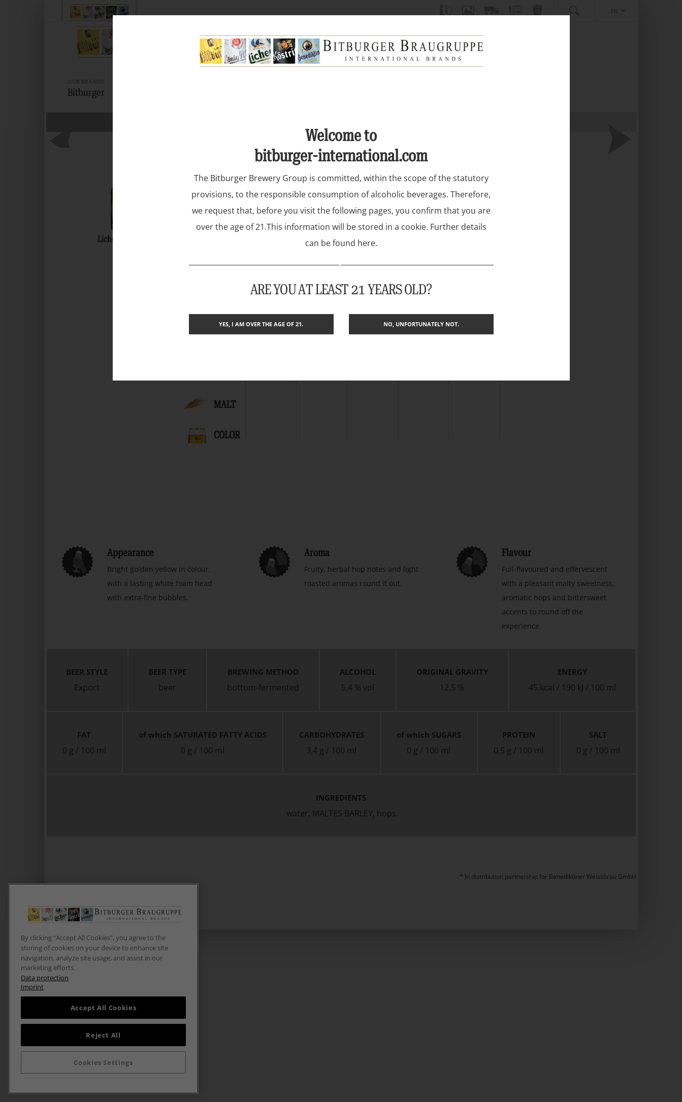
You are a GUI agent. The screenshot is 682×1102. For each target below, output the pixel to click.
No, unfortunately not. (421, 324)
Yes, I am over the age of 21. (261, 324)
